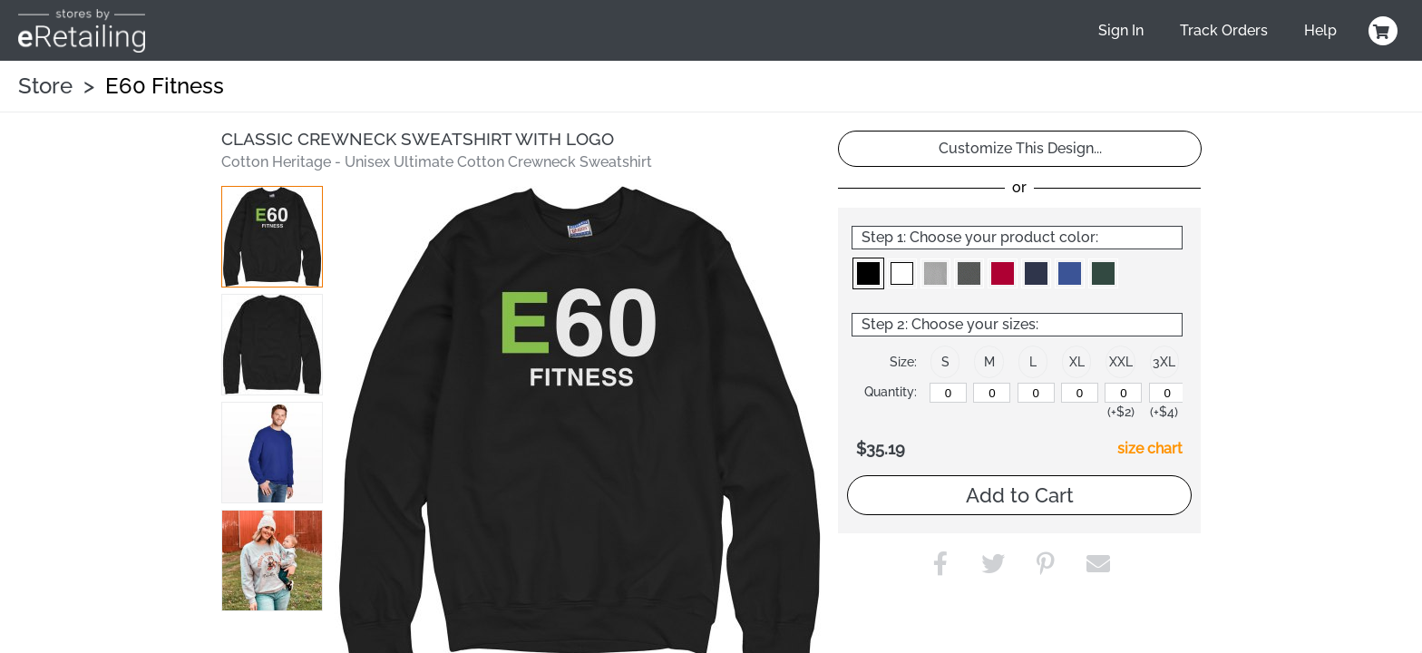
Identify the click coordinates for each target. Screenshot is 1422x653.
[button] (272, 237)
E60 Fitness (164, 86)
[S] (948, 393)
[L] (1036, 393)
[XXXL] (1167, 393)
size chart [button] (1150, 448)
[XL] (1079, 393)
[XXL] (1123, 393)
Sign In (1121, 30)
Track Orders (1224, 30)
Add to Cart (1020, 495)
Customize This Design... (1020, 148)
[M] (991, 393)
